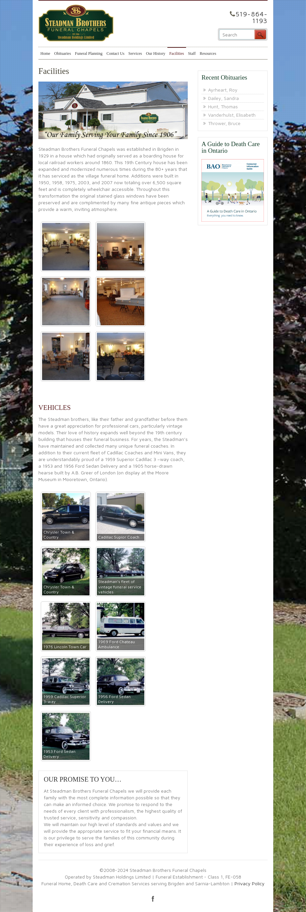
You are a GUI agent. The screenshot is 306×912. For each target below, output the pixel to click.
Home (45, 53)
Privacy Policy (250, 883)
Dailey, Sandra (223, 98)
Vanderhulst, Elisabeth (232, 115)
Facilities (176, 53)
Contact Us (116, 53)
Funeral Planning (88, 53)
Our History (155, 53)
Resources (208, 53)
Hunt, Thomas (223, 106)
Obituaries (62, 53)
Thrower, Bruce (224, 123)
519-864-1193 (252, 17)
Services (135, 53)
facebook (153, 898)
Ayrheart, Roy (223, 90)
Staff (192, 53)
